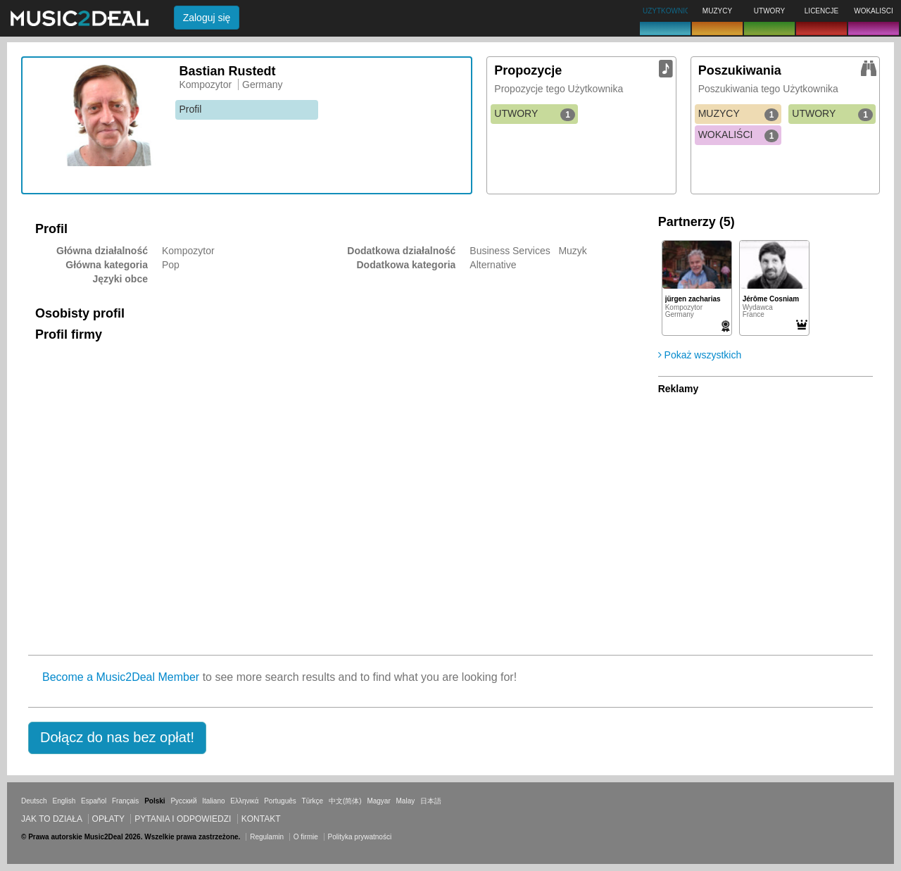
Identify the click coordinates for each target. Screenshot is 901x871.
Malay (405, 801)
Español (93, 801)
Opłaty (108, 819)
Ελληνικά (244, 801)
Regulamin (267, 837)
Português (280, 801)
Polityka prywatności (360, 837)
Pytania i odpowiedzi (182, 819)
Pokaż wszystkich (700, 355)
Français (125, 801)
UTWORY (534, 114)
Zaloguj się (207, 17)
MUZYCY (738, 114)
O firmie (306, 837)
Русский (183, 801)
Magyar (378, 801)
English (63, 801)
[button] (117, 738)
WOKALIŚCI (738, 135)
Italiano (213, 801)
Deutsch (34, 801)
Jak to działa (51, 819)
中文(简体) (345, 801)
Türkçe (313, 801)
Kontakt (261, 819)
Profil (190, 109)
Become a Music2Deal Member (120, 677)
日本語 (430, 801)
